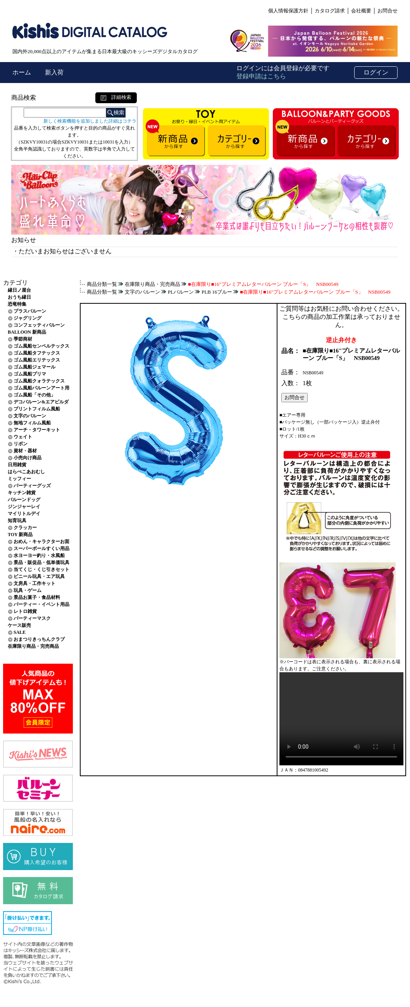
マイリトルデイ (24, 513)
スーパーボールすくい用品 (41, 548)
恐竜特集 (17, 304)
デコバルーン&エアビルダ (41, 402)
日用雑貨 (17, 464)
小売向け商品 (27, 457)
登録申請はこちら (261, 76)
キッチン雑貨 (22, 492)
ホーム (22, 72)
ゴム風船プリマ (30, 374)
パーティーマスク (32, 618)
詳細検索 (116, 97)
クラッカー (25, 527)
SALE (20, 632)
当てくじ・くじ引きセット (41, 569)
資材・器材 (25, 450)
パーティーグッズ (32, 485)
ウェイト (23, 436)
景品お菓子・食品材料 (37, 597)
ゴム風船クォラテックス (39, 381)
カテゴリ (15, 282)
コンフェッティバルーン (39, 325)
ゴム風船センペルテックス (41, 346)
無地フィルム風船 (32, 423)
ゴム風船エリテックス (37, 360)
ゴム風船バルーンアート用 (41, 388)
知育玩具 (17, 520)
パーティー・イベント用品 (41, 604)
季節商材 (23, 339)
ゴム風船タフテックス (37, 353)
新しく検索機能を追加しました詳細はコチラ (89, 121)
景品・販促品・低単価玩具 (41, 562)
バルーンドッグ (24, 499)
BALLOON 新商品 (27, 332)
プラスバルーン (30, 311)
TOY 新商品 (20, 534)
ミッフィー (19, 478)
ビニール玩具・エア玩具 (39, 576)
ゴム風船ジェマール (34, 367)
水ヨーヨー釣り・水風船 (39, 555)
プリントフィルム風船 (37, 409)
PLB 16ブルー (217, 292)
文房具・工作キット (34, 583)
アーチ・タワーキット (37, 430)
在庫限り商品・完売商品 (33, 646)
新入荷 (54, 72)
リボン (21, 443)
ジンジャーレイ (24, 506)
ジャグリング (27, 318)
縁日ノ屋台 (19, 290)
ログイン (375, 72)
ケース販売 (19, 625)
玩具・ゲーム (27, 590)
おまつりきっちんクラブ (39, 639)
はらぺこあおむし (26, 471)
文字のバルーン (30, 416)
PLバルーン (181, 292)
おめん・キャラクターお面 (41, 541)
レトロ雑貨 (25, 611)
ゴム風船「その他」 (34, 395)
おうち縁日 (19, 297)
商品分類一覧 (102, 284)
